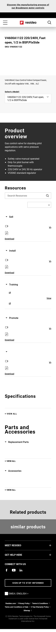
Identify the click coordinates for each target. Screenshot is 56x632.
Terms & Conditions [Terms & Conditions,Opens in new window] (40, 603)
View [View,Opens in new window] (49, 298)
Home (28, 22)
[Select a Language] (39, 205)
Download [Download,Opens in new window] (9, 238)
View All (12, 413)
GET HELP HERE (18, 554)
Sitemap (27, 610)
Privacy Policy (24, 603)
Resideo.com (11, 603)
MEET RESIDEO (17, 545)
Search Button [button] (49, 22)
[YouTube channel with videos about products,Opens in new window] (14, 570)
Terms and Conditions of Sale (16, 607)
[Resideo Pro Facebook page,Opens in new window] (6, 570)
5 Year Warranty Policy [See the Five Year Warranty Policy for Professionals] (40, 607)
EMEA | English (23, 593)
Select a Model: (12, 91)
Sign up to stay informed (28, 582)
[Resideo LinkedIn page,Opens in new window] (21, 570)
